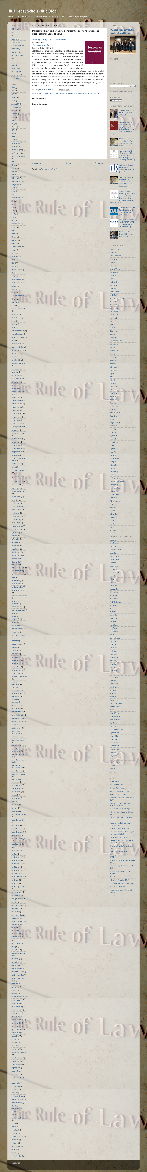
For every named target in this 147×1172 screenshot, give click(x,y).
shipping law (15, 1067)
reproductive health (17, 997)
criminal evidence (17, 506)
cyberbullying (15, 532)
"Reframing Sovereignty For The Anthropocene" (49, 39)
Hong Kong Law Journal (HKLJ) (119, 828)
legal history (15, 860)
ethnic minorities (17, 628)
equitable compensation (16, 617)
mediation (14, 883)
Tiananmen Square (17, 296)
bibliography (15, 382)
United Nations (16, 314)
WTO (13, 327)
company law (15, 445)
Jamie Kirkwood (115, 638)
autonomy (14, 372)
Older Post (100, 163)
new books (15, 62)
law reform (15, 847)
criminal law (15, 513)
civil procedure (16, 420)
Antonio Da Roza (115, 572)
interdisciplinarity (17, 745)
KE (12, 32)
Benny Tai (113, 576)
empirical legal (16, 584)
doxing (13, 577)
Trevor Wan (113, 498)
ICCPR (13, 188)
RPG (12, 35)
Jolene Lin (113, 664)
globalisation (15, 696)
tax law (14, 1114)
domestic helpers (17, 571)
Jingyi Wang (113, 654)
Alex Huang (113, 259)
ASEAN (13, 100)
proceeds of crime (17, 962)
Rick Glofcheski (115, 742)
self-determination (17, 1046)
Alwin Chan (113, 265)
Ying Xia (112, 524)
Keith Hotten (114, 680)
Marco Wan (113, 403)
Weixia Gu (113, 511)
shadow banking (16, 1064)
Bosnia (13, 117)
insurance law (15, 737)
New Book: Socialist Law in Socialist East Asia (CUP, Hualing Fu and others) (127, 142)
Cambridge (14, 140)
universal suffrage (17, 1146)
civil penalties (16, 417)
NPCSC (13, 243)
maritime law (15, 873)
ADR (12, 91)
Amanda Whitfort (115, 269)
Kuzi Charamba (114, 687)
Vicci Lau (112, 504)
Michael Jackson (115, 413)
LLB (12, 211)
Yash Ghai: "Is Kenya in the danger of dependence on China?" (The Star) (126, 168)
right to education (17, 1019)
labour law (14, 805)
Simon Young (114, 471)
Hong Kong (15, 184)
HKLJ (12, 171)
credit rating (15, 503)
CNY (12, 136)
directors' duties (16, 555)
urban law (14, 1149)
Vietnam (14, 324)
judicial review (16, 791)
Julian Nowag (114, 380)
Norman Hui (113, 419)
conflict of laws (16, 464)
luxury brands (15, 870)
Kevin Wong (113, 393)
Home (68, 163)
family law (14, 650)
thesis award (15, 78)
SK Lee (112, 445)
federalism (15, 654)
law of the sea (16, 844)
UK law (13, 299)
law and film (15, 825)
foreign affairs (16, 673)
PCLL (13, 253)
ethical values (16, 625)
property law (15, 965)
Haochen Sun (114, 350)
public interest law (17, 975)
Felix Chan (113, 328)
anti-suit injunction (17, 350)
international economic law (19, 761)
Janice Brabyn (114, 641)
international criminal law (18, 755)
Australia (14, 110)
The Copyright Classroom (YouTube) (121, 883)
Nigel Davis (113, 723)
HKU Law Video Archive (117, 788)
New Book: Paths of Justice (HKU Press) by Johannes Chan (126, 234)
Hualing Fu (113, 354)
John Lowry (113, 661)
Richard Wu (113, 739)
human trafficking (17, 712)
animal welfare (16, 344)
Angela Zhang (114, 556)
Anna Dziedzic (114, 559)
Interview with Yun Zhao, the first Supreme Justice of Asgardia (127, 112)
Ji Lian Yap (113, 644)
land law (14, 808)
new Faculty (15, 58)
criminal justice (16, 509)
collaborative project (18, 433)
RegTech (14, 266)
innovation (15, 725)
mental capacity (16, 892)
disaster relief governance (16, 563)
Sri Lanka (14, 286)
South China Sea (16, 282)
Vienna (13, 321)
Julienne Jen (113, 383)
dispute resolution (17, 567)
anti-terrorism (16, 353)
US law (13, 305)
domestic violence (17, 574)
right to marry (16, 1026)
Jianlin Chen (113, 647)
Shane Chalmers (115, 458)
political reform (16, 943)
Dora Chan (113, 612)
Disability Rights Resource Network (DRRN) (121, 856)
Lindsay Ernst (114, 693)
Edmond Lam (114, 311)
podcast (14, 65)
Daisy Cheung (114, 598)
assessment (15, 369)
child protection (16, 400)
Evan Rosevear (114, 628)
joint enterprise (16, 785)
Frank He (112, 334)
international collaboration (16, 750)
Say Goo (112, 448)
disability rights (16, 558)
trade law (14, 1130)
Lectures (14, 227)
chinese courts (16, 407)
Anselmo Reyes (115, 569)
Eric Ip (111, 324)
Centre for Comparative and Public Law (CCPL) (122, 799)
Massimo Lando (115, 706)
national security (17, 55)
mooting (14, 902)
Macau (13, 237)
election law (15, 580)
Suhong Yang (114, 484)
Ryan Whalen (114, 442)
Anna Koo (113, 562)
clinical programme (17, 45)
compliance (15, 455)
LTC (12, 220)
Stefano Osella (115, 478)
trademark (14, 1133)
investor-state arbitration (16, 780)
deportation (15, 549)
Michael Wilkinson (115, 719)
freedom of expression (19, 676)
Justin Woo (113, 670)
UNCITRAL (14, 302)
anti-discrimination (17, 347)
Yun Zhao (113, 530)
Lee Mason (113, 690)
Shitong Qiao (114, 465)
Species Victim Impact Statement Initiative (121, 891)
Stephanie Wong (115, 749)
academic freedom (17, 330)
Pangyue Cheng (115, 422)
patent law (15, 930)
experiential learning (18, 635)
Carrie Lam (14, 146)
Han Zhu (112, 347)
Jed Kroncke (113, 367)
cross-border (15, 519)
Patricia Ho (113, 426)
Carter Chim (113, 585)
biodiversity (15, 388)
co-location (15, 430)
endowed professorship (19, 596)
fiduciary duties (16, 657)
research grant (16, 71)
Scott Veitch (114, 452)
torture (13, 1126)
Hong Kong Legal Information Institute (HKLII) (122, 861)
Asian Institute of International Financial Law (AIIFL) (120, 804)
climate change (60, 93)
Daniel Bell (113, 295)
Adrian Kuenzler (115, 249)
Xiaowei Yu (113, 517)
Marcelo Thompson (116, 703)
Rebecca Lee (113, 439)
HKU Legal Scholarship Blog (32, 11)
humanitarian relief (17, 715)
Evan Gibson (114, 625)
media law (14, 880)
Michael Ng (113, 416)
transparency (15, 1140)
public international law (17, 979)
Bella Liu (112, 278)
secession (14, 1039)
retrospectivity (16, 1013)
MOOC (13, 233)
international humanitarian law (17, 766)
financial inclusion (17, 663)
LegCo (13, 230)
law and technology (18, 838)
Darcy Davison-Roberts (117, 298)
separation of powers (18, 1052)
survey (13, 1111)
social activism (16, 1071)
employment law (17, 587)
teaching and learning (18, 1118)
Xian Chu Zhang (115, 762)
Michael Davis (114, 713)
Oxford (13, 250)
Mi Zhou (112, 710)
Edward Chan (114, 314)
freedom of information (15, 683)
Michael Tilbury (115, 716)
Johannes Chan (114, 657)
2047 (13, 87)
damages (14, 536)
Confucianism (15, 153)
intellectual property (18, 740)
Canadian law (15, 143)
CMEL (13, 133)
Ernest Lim (113, 621)
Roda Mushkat (114, 746)
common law (15, 442)
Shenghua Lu (114, 462)
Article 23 (14, 104)
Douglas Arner (114, 308)
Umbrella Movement (18, 309)
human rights (15, 708)
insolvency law (16, 728)
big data (14, 385)
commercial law (16, 438)
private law (15, 958)
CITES (13, 130)
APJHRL (13, 97)
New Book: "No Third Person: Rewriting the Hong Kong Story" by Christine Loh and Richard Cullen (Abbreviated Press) (122, 128)
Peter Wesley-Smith (116, 729)
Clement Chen (114, 592)
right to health (16, 1023)
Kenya (13, 204)
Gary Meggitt (114, 337)
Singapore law (16, 279)
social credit (15, 1074)
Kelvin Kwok (113, 386)
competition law (17, 451)
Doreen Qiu (113, 615)
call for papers (16, 397)
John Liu (112, 377)
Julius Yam (113, 667)
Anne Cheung (114, 566)
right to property (17, 1029)
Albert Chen (113, 252)
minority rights (16, 895)
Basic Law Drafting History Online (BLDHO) (121, 872)
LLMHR (13, 217)
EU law (13, 165)
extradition (15, 641)
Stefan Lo (113, 475)
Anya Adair (113, 275)
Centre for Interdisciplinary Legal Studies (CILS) (120, 824)
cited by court (16, 42)
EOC (12, 162)
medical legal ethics (18, 886)
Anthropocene (49, 93)
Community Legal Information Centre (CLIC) (122, 867)
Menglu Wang (114, 406)
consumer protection (18, 476)
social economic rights (18, 1077)
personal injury (16, 937)
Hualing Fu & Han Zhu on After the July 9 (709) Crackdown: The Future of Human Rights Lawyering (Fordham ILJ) (127, 155)
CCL (12, 123)
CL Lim (112, 579)
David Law (113, 608)
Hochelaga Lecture (17, 181)
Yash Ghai (113, 768)
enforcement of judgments (16, 602)
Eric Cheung (113, 618)
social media (15, 1083)
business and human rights (18, 393)
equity (13, 622)
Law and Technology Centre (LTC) (120, 809)
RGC (12, 260)
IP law (13, 191)
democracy (15, 545)
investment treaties (18, 774)
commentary (15, 49)
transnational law (17, 1136)
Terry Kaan (113, 752)
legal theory (15, 867)
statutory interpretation (16, 1107)
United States (16, 317)
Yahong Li (113, 520)
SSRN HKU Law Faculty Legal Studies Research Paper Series (121, 841)
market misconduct (17, 877)
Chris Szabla (114, 589)
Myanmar (14, 240)
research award (16, 68)
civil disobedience (17, 413)
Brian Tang (113, 285)
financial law (15, 667)
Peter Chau (113, 429)
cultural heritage (17, 529)
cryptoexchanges (17, 526)
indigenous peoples (17, 721)
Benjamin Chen (114, 282)
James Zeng (113, 363)
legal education (16, 857)
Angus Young (114, 272)
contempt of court (17, 481)
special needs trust (17, 1096)
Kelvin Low (113, 390)
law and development (18, 814)
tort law (14, 1123)
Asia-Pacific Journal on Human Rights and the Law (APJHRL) (122, 833)
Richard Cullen (114, 736)
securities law (16, 1042)
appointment (15, 39)
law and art (15, 811)
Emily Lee (113, 321)
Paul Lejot (113, 726)
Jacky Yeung (113, 357)
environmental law (17, 610)
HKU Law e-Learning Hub (117, 886)
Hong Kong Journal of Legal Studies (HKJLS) (121, 847)
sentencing (15, 1049)
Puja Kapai (113, 435)
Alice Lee (112, 262)
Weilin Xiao (113, 507)
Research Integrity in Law (118, 794)
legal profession (16, 863)
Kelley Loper (114, 683)
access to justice (17, 334)
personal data (16, 933)
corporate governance (18, 491)
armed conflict (16, 360)
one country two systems (17, 926)
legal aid (14, 854)
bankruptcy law (16, 378)
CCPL (13, 127)
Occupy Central (16, 247)
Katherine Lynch (115, 677)
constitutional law (17, 470)
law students (15, 850)
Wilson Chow (114, 514)
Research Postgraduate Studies (120, 791)
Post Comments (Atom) (49, 169)
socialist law (15, 1086)
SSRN (13, 276)
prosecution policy (17, 971)
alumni (13, 340)
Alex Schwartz (114, 543)
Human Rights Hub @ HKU (118, 851)
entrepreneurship (17, 607)
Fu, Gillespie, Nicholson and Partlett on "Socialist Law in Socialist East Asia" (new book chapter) (127, 181)
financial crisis (16, 660)
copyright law (15, 488)
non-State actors (17, 915)
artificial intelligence (18, 363)
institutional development (15, 732)
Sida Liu (112, 468)
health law (15, 705)
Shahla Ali (113, 455)
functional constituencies (16, 688)
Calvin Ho (113, 582)
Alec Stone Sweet (116, 256)
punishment (15, 987)
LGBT (13, 207)
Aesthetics (40, 93)
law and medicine (17, 832)
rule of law (15, 1036)
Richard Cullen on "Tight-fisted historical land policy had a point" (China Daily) (127, 211)
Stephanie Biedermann (117, 481)
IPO (12, 194)
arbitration (15, 357)
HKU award (15, 29)
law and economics (17, 820)
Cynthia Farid (114, 595)
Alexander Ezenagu (116, 549)
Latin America (15, 224)
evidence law (15, 632)
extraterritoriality (17, 644)
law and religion (16, 835)
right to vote (15, 1033)
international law (17, 771)
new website (15, 911)
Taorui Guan (114, 491)
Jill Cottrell (113, 651)
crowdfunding (16, 522)
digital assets (15, 552)
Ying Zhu (112, 527)
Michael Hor (113, 409)
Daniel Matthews (86, 93)
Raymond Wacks (115, 732)
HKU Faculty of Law (116, 785)
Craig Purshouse (115, 292)
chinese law (15, 410)
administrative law (17, 337)
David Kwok (113, 301)
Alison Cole (113, 553)
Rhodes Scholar (16, 269)
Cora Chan (113, 288)
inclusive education (17, 718)
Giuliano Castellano (116, 341)
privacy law (15, 950)
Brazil (13, 120)
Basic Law (14, 114)
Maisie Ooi (113, 697)
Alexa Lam (113, 546)
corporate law (16, 496)
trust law (14, 1143)
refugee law (15, 990)
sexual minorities (17, 1061)
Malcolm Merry (114, 700)
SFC (12, 273)
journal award (16, 52)
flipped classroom (17, 670)
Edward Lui (113, 318)
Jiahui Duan (113, 370)
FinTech (13, 168)
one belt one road (17, 921)
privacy (13, 946)
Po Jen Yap (113, 432)
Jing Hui (112, 373)
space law (14, 1093)
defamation (15, 539)
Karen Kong (113, 674)
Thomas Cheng (115, 494)
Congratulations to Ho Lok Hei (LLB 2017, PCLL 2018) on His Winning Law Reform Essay (126, 223)
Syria (13, 289)
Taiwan (13, 292)
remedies (14, 993)
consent (14, 467)
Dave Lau (113, 605)
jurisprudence (15, 798)
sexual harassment (17, 1058)
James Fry (113, 360)
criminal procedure (17, 516)
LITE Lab (112, 877)
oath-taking (15, 918)
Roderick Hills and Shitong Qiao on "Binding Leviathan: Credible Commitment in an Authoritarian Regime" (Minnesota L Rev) (122, 197)
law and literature (17, 829)
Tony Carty (113, 755)
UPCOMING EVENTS (116, 781)
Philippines (15, 256)
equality (14, 613)
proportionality (16, 968)
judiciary (14, 795)
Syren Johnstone (115, 488)
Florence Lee (114, 331)
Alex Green (113, 540)
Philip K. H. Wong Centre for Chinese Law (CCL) (121, 813)
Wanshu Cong (114, 759)
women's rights (16, 1156)
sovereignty (96, 93)
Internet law (15, 197)
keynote (14, 801)
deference (14, 542)
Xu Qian (112, 765)
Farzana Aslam (114, 631)
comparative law (17, 448)
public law (14, 984)
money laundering (17, 898)
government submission (15, 701)
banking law (15, 375)
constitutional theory (73, 93)
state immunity (16, 1102)
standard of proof (17, 1099)
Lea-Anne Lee (114, 396)
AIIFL (12, 94)
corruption (14, 500)
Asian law (14, 107)
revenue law (15, 1016)
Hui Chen (112, 634)
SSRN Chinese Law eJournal (118, 837)
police (13, 940)
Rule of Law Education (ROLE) (119, 880)
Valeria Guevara (115, 501)
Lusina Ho (113, 399)
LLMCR (13, 214)
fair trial (14, 647)
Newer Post (37, 163)
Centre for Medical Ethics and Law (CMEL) (121, 818)
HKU (12, 175)
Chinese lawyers (16, 149)
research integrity (17, 1010)
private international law (18, 954)
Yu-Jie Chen (113, 772)
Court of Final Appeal (18, 156)
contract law (15, 484)
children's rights (16, 404)
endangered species (17, 590)
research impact (16, 75)
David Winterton (115, 305)
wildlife (14, 1153)
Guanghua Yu (114, 344)
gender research (16, 693)
